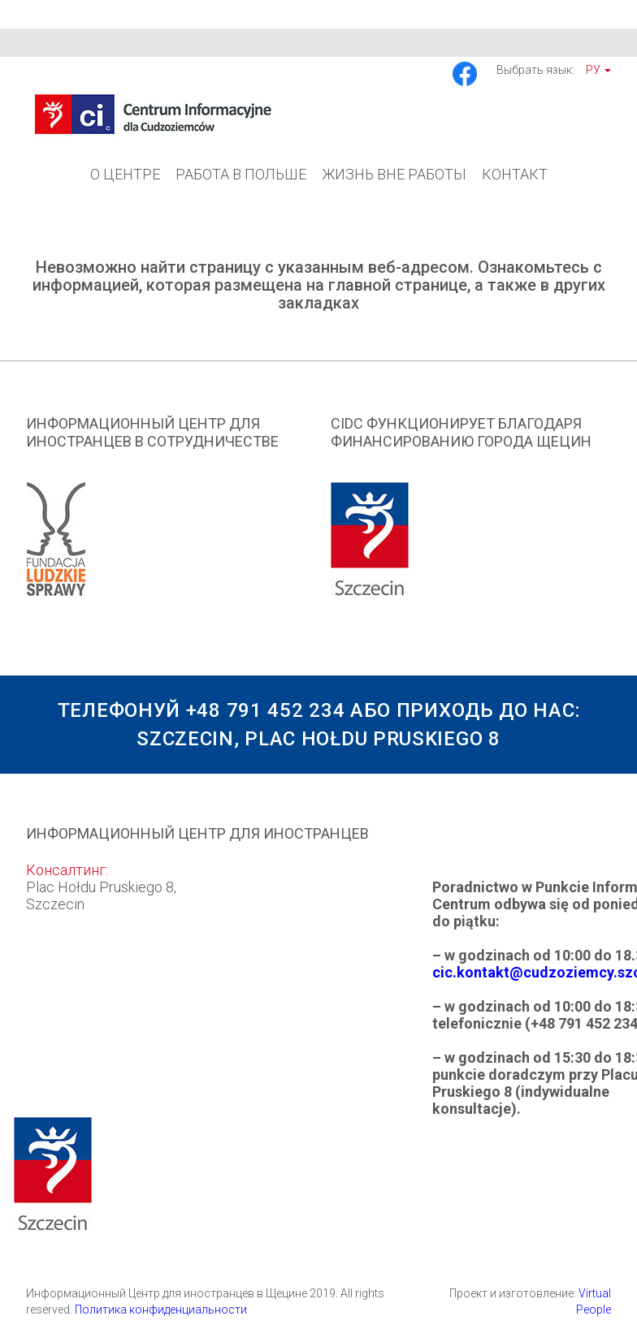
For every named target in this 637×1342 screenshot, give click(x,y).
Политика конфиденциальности (161, 1309)
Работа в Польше (241, 174)
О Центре (125, 174)
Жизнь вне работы (394, 174)
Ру (598, 69)
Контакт (515, 174)
